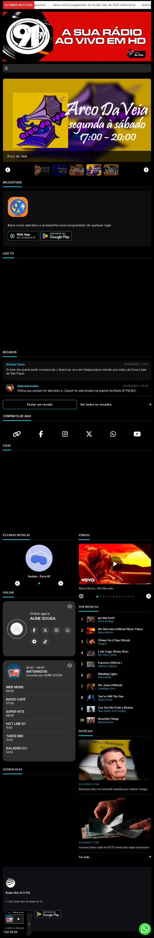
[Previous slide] (7, 169)
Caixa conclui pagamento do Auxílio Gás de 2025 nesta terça (98, 5)
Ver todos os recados (115, 404)
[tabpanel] (115, 567)
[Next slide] (146, 169)
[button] (42, 169)
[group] (77, 120)
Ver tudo (115, 857)
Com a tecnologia (18, 924)
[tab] (97, 596)
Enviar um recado (40, 404)
